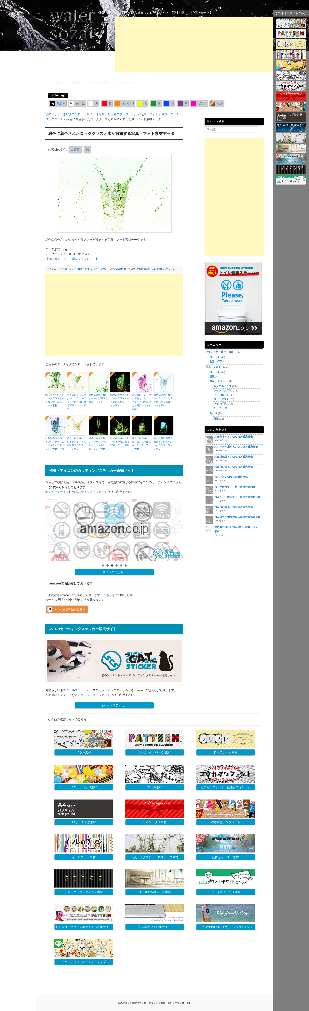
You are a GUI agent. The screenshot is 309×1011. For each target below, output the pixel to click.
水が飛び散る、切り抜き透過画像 (233, 466)
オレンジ (124, 103)
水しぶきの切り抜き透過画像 (231, 476)
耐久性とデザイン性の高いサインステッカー (74, 491)
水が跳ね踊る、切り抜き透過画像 (233, 456)
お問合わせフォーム (126, 82)
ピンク (199, 103)
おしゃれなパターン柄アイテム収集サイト (84, 926)
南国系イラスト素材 (225, 857)
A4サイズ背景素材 (84, 822)
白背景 (77, 103)
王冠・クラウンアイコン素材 (83, 892)
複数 (216, 103)
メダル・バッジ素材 (83, 787)
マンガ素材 (154, 787)
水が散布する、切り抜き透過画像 (233, 436)
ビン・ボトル (221, 394)
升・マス (218, 407)
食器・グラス (85, 268)
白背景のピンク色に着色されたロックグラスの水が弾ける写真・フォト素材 (141, 401)
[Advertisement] (194, 44)
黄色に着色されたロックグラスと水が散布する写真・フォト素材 (76, 443)
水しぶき (214, 357)
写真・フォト (69, 268)
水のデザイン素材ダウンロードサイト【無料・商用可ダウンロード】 (164, 12)
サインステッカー (114, 572)
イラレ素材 (83, 752)
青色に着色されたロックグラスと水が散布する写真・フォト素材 (163, 400)
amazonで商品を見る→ (70, 609)
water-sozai (143, 268)
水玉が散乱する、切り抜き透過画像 (234, 486)
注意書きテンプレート (225, 822)
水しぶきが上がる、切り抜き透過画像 (236, 446)
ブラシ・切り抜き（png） (221, 351)
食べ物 (213, 413)
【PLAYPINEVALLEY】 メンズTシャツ (225, 927)
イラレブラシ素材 (84, 857)
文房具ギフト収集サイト (154, 926)
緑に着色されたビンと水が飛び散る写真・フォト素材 (119, 442)
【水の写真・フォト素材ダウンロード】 (72, 259)
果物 (216, 418)
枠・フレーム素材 (225, 752)
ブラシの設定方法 (98, 82)
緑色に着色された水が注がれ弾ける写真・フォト (98, 398)
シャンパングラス (223, 390)
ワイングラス (221, 403)
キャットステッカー (94, 695)
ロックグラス (100, 268)
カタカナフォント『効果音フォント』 (225, 787)
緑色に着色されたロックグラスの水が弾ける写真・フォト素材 (119, 400)
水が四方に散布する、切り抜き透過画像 (237, 496)
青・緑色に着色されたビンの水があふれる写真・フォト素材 (163, 443)
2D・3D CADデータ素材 (155, 892)
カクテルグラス (222, 386)
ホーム (59, 82)
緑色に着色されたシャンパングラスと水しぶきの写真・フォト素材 (98, 443)
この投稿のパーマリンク (165, 268)
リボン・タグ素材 (155, 822)
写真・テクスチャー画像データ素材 (154, 857)
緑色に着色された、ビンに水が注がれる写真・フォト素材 (141, 443)
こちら (107, 595)
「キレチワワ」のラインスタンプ (83, 962)
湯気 (212, 376)
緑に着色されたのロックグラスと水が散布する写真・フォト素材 (54, 400)
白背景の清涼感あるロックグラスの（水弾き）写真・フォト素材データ (54, 443)
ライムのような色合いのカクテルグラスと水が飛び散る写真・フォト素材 (76, 401)
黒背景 (58, 103)
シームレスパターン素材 (154, 752)
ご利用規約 (75, 82)
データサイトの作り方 (225, 892)
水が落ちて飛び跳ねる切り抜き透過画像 (237, 517)
